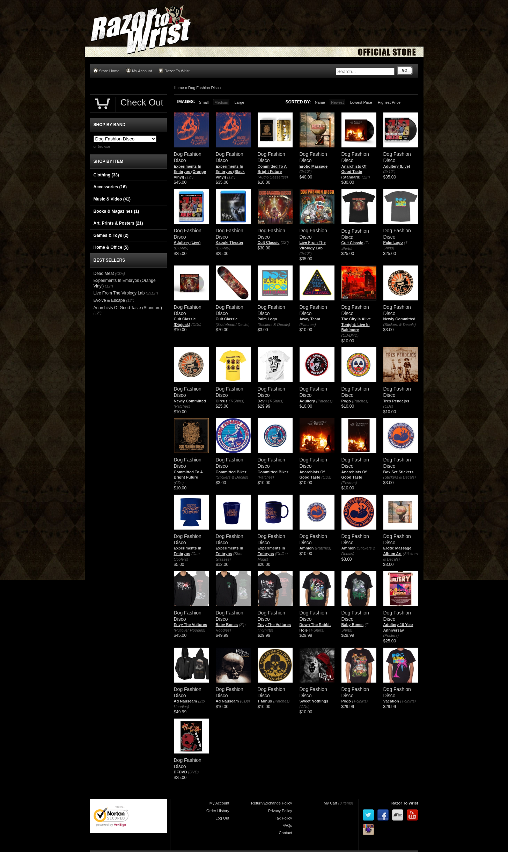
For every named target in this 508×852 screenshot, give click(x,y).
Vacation (391, 701)
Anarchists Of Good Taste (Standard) (354, 171)
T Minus (265, 701)
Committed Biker (231, 472)
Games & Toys (111, 235)
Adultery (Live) (396, 166)
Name (320, 102)
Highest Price (389, 102)
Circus (222, 401)
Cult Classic (269, 242)
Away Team (310, 319)
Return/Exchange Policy (271, 803)
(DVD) (193, 772)
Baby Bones (227, 624)
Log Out (222, 818)
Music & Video (112, 199)
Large (239, 102)
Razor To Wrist (174, 70)
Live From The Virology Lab (119, 293)
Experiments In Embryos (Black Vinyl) (230, 171)
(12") (189, 177)
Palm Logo (393, 242)
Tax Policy (283, 818)
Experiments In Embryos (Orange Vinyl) (190, 171)
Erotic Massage (314, 166)
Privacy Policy (280, 811)
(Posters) (349, 483)
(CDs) (196, 324)
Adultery (307, 401)
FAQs (287, 825)
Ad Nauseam (185, 701)
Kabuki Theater (229, 242)
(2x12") (306, 171)
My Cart (330, 803)
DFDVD (180, 772)
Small (204, 102)
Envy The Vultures (190, 624)
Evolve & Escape (109, 300)
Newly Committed (399, 319)
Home (179, 88)
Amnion (307, 548)
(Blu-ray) (181, 248)
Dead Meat (104, 273)
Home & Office (111, 247)
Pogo (346, 401)
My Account (139, 70)
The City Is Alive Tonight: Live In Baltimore (356, 324)
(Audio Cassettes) (273, 177)
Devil (262, 401)
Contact (285, 833)
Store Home (107, 70)
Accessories (110, 186)
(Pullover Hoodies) (189, 630)
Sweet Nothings (314, 701)
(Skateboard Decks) (233, 324)
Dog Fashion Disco (204, 88)
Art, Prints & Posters (118, 223)
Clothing (106, 175)
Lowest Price (361, 102)
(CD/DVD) (350, 335)
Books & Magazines (116, 211)
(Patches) (308, 324)
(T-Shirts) (236, 401)
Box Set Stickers (398, 472)
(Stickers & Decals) (274, 324)
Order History (217, 811)
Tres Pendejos (396, 401)
